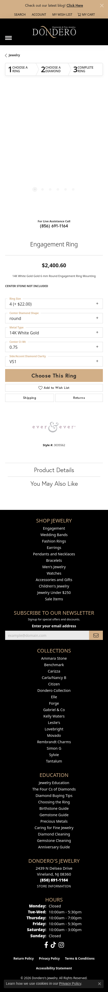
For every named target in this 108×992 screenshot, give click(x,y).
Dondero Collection (54, 690)
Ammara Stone (54, 658)
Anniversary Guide (54, 846)
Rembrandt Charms (54, 741)
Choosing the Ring (54, 802)
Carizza (54, 671)
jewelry (14, 55)
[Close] (102, 5)
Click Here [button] (75, 5)
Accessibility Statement (54, 968)
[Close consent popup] (99, 983)
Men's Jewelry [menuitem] (54, 566)
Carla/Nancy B (54, 677)
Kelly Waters (54, 716)
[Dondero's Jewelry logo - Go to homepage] (54, 31)
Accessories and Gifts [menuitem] (54, 579)
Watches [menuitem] (54, 573)
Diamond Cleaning (54, 834)
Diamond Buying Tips (54, 795)
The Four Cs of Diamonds (54, 789)
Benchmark (54, 664)
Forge (54, 703)
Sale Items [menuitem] (54, 598)
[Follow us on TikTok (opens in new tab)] (53, 945)
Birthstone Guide (54, 808)
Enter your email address (54, 625)
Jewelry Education (54, 782)
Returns (79, 398)
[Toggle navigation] (8, 36)
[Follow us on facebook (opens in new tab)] (46, 945)
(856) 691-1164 (54, 225)
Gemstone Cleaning (54, 840)
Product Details (54, 470)
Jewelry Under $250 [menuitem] (54, 592)
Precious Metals (54, 821)
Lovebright (54, 729)
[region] (54, 152)
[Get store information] (54, 886)
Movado (54, 735)
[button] (19, 15)
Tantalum (54, 761)
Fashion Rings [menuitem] (54, 541)
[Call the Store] (54, 880)
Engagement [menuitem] (54, 528)
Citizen (54, 684)
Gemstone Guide (54, 814)
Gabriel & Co (54, 709)
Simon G (54, 748)
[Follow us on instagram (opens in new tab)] (61, 945)
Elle (54, 696)
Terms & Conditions (80, 958)
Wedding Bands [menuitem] (54, 534)
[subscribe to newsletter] (96, 635)
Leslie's (54, 722)
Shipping (29, 398)
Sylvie (54, 754)
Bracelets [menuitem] (54, 560)
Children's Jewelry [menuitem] (54, 586)
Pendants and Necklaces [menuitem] (54, 554)
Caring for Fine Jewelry (54, 827)
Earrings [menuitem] (54, 547)
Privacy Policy (49, 958)
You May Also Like (54, 483)
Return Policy (23, 958)
